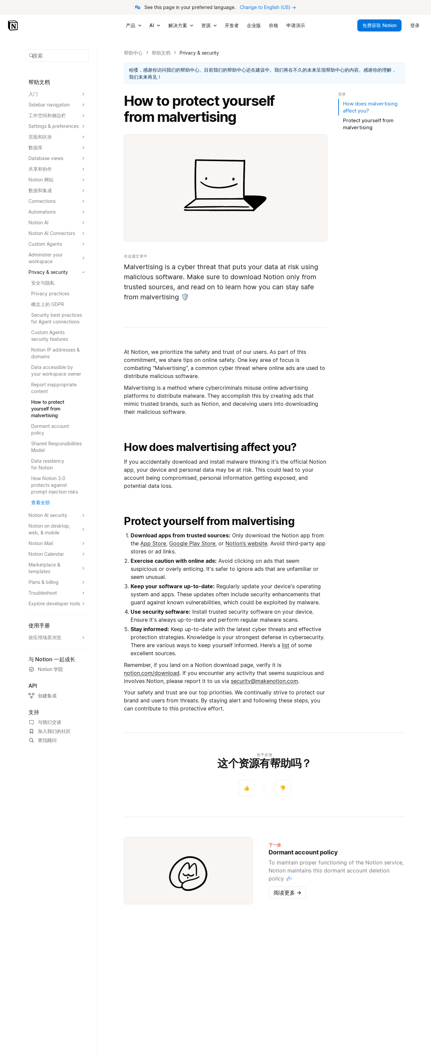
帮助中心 (133, 53)
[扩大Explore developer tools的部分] (57, 603)
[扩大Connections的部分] (57, 201)
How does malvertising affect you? (210, 447)
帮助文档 (161, 53)
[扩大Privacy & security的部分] (57, 272)
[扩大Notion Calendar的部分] (57, 554)
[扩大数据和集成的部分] (57, 190)
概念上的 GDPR (47, 304)
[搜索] (57, 56)
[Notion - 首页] (13, 25)
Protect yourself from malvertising (209, 521)
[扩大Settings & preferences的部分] (57, 126)
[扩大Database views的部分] (57, 158)
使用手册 (39, 625)
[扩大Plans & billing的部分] (57, 582)
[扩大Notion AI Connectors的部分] (57, 233)
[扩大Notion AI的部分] (57, 222)
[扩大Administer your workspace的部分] (57, 258)
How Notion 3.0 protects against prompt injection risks (54, 485)
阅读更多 (287, 893)
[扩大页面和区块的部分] (57, 137)
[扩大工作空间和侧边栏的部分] (57, 115)
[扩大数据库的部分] (57, 147)
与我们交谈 (44, 722)
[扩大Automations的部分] (57, 212)
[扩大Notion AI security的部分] (57, 515)
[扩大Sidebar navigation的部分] (57, 104)
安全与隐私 (43, 283)
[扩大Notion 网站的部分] (57, 179)
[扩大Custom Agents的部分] (57, 244)
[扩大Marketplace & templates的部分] (57, 568)
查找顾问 (42, 740)
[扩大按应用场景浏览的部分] (57, 637)
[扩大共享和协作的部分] (57, 169)
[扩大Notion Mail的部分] (57, 543)
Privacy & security (199, 53)
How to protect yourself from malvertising (47, 408)
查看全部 (40, 502)
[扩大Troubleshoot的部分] (57, 593)
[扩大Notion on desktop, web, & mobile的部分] (57, 529)
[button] (57, 56)
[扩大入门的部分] (57, 94)
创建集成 (42, 696)
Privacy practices (50, 293)
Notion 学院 (45, 669)
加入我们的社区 (49, 731)
